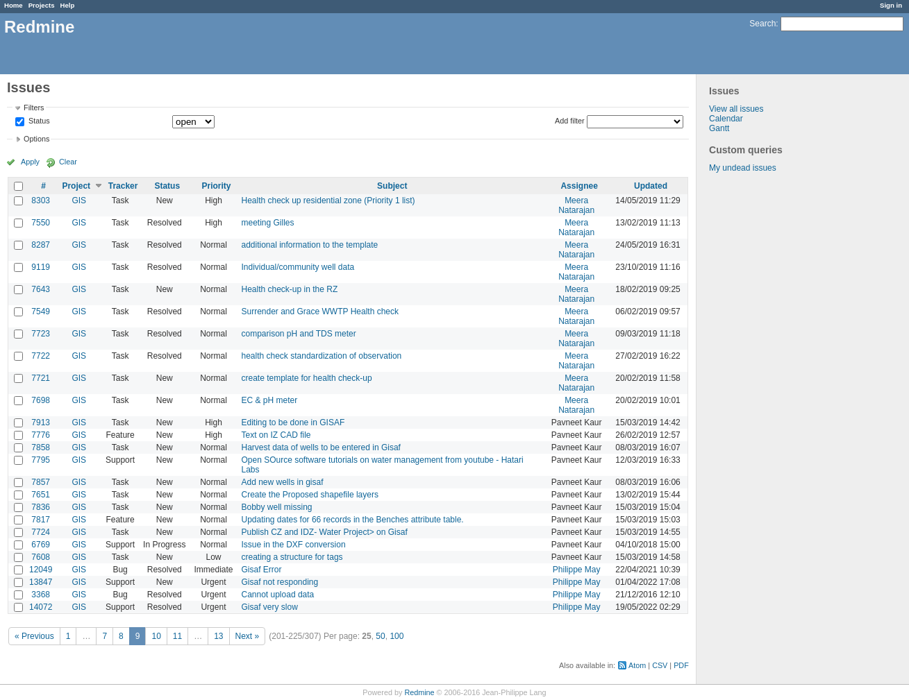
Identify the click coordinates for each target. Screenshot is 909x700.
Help (67, 5)
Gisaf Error (261, 569)
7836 (40, 507)
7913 (40, 422)
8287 (40, 245)
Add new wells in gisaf (282, 482)
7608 (40, 557)
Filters (34, 107)
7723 (40, 334)
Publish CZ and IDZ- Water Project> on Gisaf (324, 532)
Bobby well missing (276, 507)
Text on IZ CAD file (275, 435)
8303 (40, 200)
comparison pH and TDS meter (298, 334)
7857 (40, 482)
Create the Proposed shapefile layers (309, 495)
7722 (40, 356)
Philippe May (577, 569)
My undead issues (742, 168)
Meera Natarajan (576, 205)
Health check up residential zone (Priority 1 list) (328, 200)
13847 (40, 582)
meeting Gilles (267, 223)
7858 (40, 447)
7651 (40, 495)
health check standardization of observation (321, 356)
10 (155, 636)
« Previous (34, 636)
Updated (650, 186)
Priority (216, 186)
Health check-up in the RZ (289, 289)
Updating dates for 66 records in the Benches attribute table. (352, 519)
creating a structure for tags (291, 557)
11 (177, 636)
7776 (40, 435)
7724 (40, 532)
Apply (30, 161)
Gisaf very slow (269, 607)
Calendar (726, 118)
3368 (40, 594)
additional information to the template (309, 245)
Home (13, 5)
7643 (40, 289)
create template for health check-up (306, 378)
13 (218, 636)
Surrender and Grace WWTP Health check (320, 311)
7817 (40, 519)
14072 (40, 607)
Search (762, 23)
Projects (41, 5)
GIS (79, 200)
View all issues (736, 109)
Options (36, 139)
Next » (247, 636)
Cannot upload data (277, 594)
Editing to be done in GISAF (292, 422)
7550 (40, 223)
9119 (40, 267)
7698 (40, 400)
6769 (40, 544)
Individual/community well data (297, 267)
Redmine (419, 692)
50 (380, 636)
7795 (40, 460)
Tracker (123, 186)
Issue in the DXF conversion (293, 544)
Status (38, 121)
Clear (68, 161)
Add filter (570, 121)
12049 (40, 569)
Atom (637, 665)
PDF (681, 665)
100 (396, 636)
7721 (40, 378)
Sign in (891, 5)
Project (76, 186)
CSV (659, 665)
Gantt (719, 128)
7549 (40, 311)
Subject (392, 186)
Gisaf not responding (279, 582)
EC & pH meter (269, 400)
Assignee (578, 186)
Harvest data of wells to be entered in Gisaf (320, 447)
